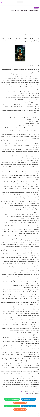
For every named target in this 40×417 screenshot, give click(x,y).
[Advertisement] (20, 21)
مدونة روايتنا (29, 415)
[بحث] (2, 2)
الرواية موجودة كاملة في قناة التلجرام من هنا (28, 399)
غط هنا (19, 392)
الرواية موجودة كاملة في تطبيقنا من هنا (20, 402)
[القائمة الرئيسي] (38, 2)
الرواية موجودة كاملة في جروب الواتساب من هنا (12, 399)
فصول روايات (36, 7)
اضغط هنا (28, 393)
